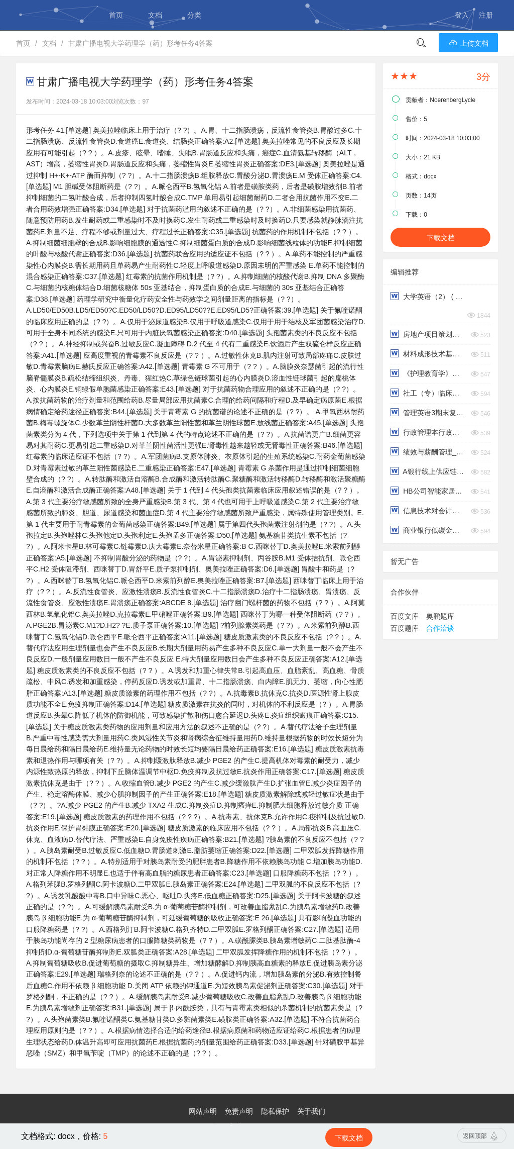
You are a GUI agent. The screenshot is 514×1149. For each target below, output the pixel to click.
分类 (194, 15)
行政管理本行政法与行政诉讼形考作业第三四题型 (428, 432)
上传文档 (468, 43)
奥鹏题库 (440, 616)
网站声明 (203, 1111)
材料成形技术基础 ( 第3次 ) (428, 353)
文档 (155, 15)
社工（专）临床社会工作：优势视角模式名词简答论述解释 (428, 393)
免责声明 (239, 1111)
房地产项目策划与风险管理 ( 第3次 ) (428, 334)
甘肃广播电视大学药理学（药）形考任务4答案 (140, 43)
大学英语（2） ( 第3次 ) (428, 296)
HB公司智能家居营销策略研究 (428, 491)
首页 (116, 15)
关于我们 (311, 1111)
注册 (486, 15)
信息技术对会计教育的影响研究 (428, 510)
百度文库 (405, 616)
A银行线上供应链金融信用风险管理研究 (428, 471)
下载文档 (441, 238)
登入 (462, 15)
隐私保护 (275, 1111)
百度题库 (405, 628)
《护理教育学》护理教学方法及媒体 (428, 373)
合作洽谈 (440, 628)
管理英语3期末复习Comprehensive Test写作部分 (428, 412)
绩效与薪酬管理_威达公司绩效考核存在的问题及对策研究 (428, 451)
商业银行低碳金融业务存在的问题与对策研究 (428, 530)
